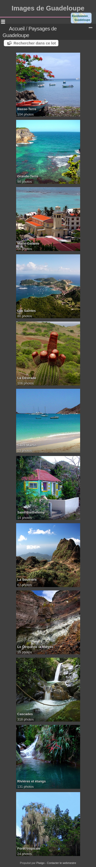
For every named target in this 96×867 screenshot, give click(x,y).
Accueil (17, 28)
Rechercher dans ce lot (35, 43)
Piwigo (40, 862)
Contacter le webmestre (61, 862)
